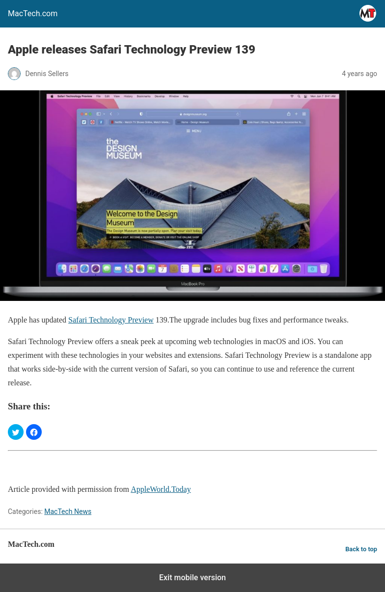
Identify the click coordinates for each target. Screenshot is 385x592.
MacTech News (67, 511)
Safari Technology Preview (111, 320)
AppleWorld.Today (161, 489)
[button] (16, 432)
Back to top (361, 549)
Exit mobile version (192, 577)
